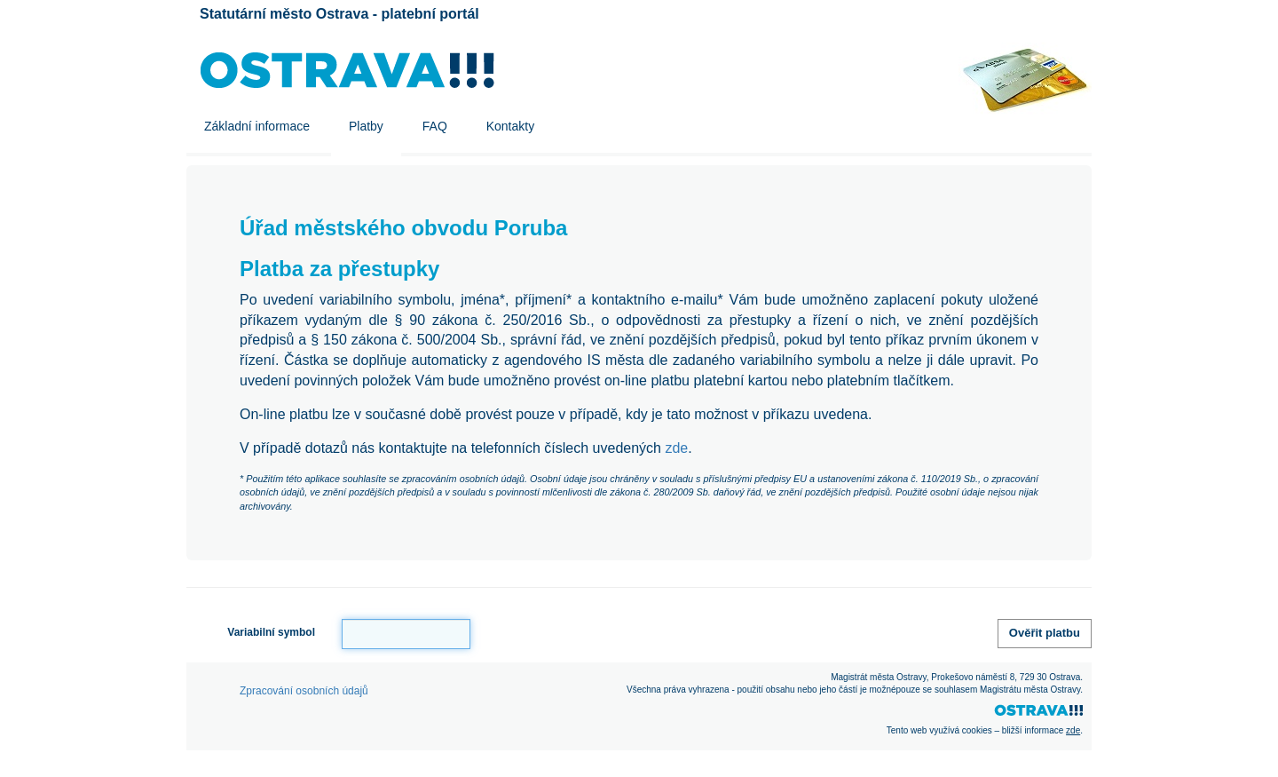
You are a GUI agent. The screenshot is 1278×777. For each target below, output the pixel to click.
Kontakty (510, 126)
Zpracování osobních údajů (304, 691)
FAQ (434, 126)
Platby (366, 126)
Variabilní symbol (271, 632)
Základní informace (257, 126)
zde (676, 448)
